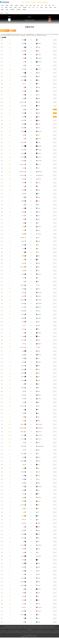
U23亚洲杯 (24, 7)
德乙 (53, 5)
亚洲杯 (15, 7)
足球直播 (33, 2)
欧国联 (2, 9)
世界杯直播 (45, 2)
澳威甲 (10, 442)
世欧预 (7, 5)
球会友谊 (16, 5)
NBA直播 (39, 2)
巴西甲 (10, 109)
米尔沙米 (49, 16)
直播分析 (54, 39)
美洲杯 (6, 7)
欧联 (30, 5)
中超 (29, 7)
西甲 (46, 5)
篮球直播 (28, 2)
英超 (34, 5)
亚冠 (19, 7)
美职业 (11, 7)
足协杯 (41, 7)
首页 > (4, 13)
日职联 (46, 7)
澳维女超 (9, 164)
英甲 (10, 351)
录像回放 (13, 30)
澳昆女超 (9, 171)
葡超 (10, 65)
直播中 (55, 109)
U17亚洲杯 (18, 9)
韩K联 (50, 7)
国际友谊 (22, 5)
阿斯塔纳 (9, 16)
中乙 (37, 7)
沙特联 (55, 7)
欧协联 (7, 9)
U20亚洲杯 (12, 9)
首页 (23, 2)
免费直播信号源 (4, 30)
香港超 (10, 186)
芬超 (10, 230)
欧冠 (26, 5)
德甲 (49, 5)
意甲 (42, 5)
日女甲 (10, 175)
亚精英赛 (24, 9)
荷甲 (10, 58)
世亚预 (11, 5)
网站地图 (22, 636)
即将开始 (54, 120)
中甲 (33, 7)
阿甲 (10, 102)
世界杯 (2, 5)
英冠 (38, 5)
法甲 (2, 7)
